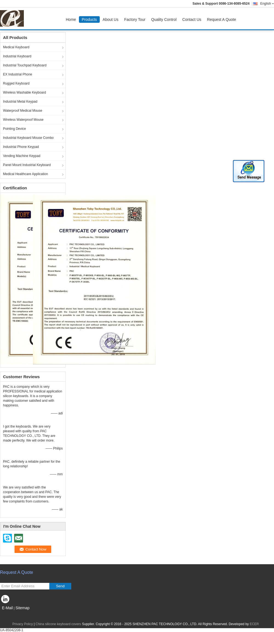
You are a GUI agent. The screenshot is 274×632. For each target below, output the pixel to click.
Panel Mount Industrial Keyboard (27, 165)
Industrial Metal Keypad (20, 101)
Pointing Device (14, 129)
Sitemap (22, 608)
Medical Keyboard (16, 47)
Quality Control (164, 19)
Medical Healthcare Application (25, 174)
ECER (254, 624)
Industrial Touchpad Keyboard (25, 65)
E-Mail (7, 608)
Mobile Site (9, 615)
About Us (111, 19)
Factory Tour (134, 19)
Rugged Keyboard (16, 83)
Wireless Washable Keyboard (24, 92)
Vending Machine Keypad (21, 156)
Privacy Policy (22, 624)
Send (60, 586)
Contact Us (191, 19)
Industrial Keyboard (17, 56)
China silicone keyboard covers (58, 624)
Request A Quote (221, 19)
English (267, 3)
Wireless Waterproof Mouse (23, 120)
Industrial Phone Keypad (21, 147)
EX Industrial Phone (17, 74)
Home (71, 19)
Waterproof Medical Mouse (22, 111)
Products (89, 19)
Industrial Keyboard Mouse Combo (28, 138)
